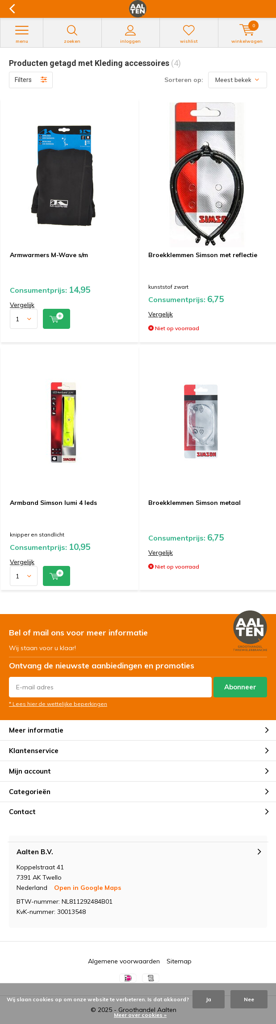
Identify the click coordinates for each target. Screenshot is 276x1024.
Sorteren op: (183, 80)
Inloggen (131, 34)
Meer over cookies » (140, 1015)
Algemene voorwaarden (124, 961)
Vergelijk (22, 305)
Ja (208, 999)
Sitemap (179, 961)
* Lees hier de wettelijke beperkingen (58, 703)
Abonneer (240, 687)
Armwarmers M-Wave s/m (49, 255)
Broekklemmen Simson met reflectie (202, 255)
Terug (12, 9)
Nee (249, 999)
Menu (21, 34)
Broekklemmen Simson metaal (194, 503)
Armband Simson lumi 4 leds (53, 503)
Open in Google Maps (87, 888)
